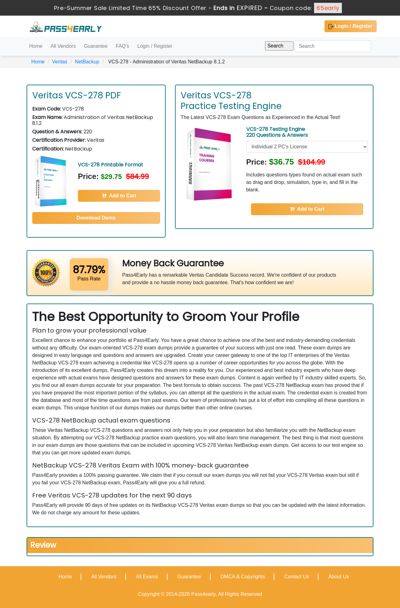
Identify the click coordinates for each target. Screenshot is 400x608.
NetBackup (87, 61)
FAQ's (122, 46)
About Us (338, 576)
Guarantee (96, 46)
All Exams (147, 576)
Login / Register (350, 26)
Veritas (60, 61)
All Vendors (63, 46)
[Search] (333, 46)
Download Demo (96, 217)
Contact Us (296, 576)
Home (35, 46)
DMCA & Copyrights (243, 576)
